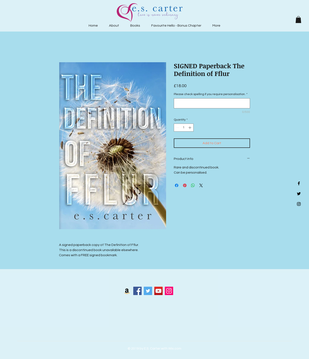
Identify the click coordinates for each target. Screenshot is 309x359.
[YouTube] (158, 291)
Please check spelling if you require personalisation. (210, 94)
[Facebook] (137, 291)
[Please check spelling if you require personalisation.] (212, 103)
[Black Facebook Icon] (298, 183)
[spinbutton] (184, 127)
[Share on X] (201, 185)
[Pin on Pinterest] (184, 185)
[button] (298, 19)
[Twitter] (148, 291)
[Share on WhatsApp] (192, 185)
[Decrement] (177, 127)
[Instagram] (169, 291)
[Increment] (190, 127)
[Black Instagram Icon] (298, 203)
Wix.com (174, 348)
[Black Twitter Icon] (298, 193)
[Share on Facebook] (176, 185)
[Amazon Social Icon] (127, 291)
